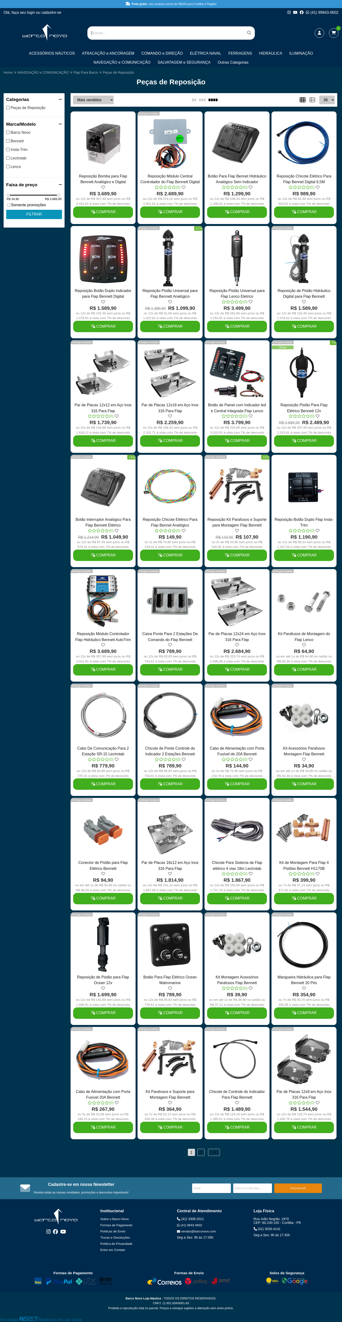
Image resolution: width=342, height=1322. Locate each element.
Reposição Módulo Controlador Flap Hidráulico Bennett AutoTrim (103, 637)
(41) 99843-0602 (322, 12)
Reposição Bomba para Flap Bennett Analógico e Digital (103, 179)
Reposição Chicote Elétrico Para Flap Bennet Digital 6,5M (304, 179)
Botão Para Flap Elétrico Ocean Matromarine (170, 980)
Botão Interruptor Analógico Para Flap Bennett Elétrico (103, 522)
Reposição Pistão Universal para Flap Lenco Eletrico (237, 293)
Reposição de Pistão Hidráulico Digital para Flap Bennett (304, 293)
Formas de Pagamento (116, 1225)
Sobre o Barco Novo (114, 1219)
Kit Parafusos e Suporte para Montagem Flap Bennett (170, 1094)
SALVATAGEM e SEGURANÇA (184, 62)
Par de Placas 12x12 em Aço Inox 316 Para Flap (103, 408)
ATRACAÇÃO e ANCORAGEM (108, 53)
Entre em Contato (112, 1250)
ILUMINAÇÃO (301, 53)
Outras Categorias (233, 62)
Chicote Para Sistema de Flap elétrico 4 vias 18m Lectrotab (237, 865)
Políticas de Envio (113, 1231)
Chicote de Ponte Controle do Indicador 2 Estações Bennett (170, 751)
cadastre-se (51, 12)
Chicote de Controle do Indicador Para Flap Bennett (237, 1094)
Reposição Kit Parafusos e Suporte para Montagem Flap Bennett (236, 522)
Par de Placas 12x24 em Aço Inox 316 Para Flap (237, 637)
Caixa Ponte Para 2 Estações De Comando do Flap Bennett (170, 637)
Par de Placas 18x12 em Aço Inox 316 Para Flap (170, 865)
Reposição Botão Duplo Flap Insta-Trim (304, 522)
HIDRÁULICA (270, 53)
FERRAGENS (240, 53)
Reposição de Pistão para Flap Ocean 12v (103, 980)
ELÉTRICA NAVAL (205, 53)
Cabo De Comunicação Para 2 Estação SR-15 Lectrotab (103, 751)
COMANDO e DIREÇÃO (162, 53)
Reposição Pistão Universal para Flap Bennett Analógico (170, 293)
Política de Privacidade (116, 1243)
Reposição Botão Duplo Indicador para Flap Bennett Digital (103, 293)
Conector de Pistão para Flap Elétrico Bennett (103, 865)
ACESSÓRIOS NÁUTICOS (52, 53)
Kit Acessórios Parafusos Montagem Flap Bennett (304, 751)
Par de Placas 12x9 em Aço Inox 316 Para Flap (303, 1094)
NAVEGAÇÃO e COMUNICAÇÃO (122, 62)
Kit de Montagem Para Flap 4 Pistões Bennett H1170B (304, 865)
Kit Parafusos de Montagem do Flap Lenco (304, 637)
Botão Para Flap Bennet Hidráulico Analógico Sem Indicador (237, 179)
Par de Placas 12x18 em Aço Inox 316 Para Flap (170, 408)
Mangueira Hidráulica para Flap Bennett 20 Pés (303, 980)
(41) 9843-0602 (189, 1225)
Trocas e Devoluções (115, 1237)
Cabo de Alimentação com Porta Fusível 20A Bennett (103, 1094)
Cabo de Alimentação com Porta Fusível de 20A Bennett (237, 751)
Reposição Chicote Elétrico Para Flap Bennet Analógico (170, 522)
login (31, 12)
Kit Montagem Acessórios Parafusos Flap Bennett (237, 980)
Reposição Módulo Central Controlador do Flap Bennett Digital (170, 179)
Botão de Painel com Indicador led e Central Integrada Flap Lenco (237, 408)
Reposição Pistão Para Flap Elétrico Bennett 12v (304, 408)
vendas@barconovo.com (196, 1231)
